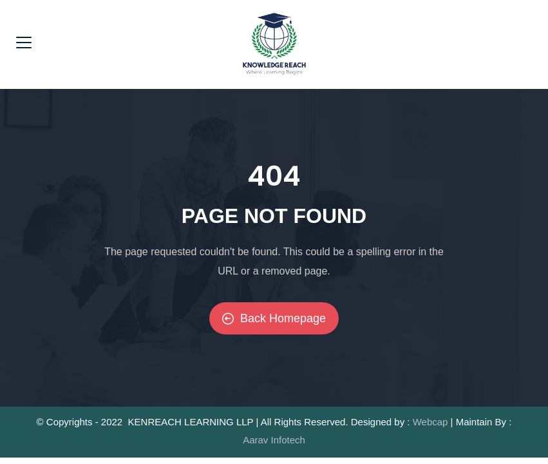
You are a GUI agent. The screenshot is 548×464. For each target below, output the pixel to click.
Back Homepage (274, 318)
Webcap (430, 421)
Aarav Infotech (274, 439)
